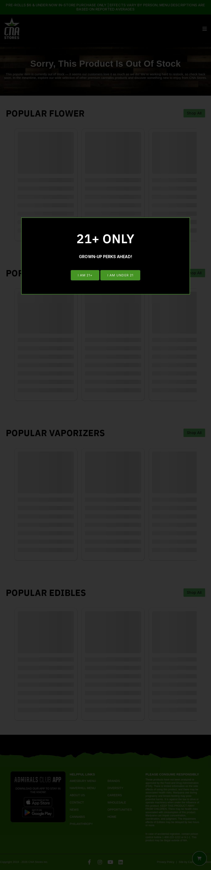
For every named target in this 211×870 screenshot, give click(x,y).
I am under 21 (121, 275)
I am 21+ (84, 275)
